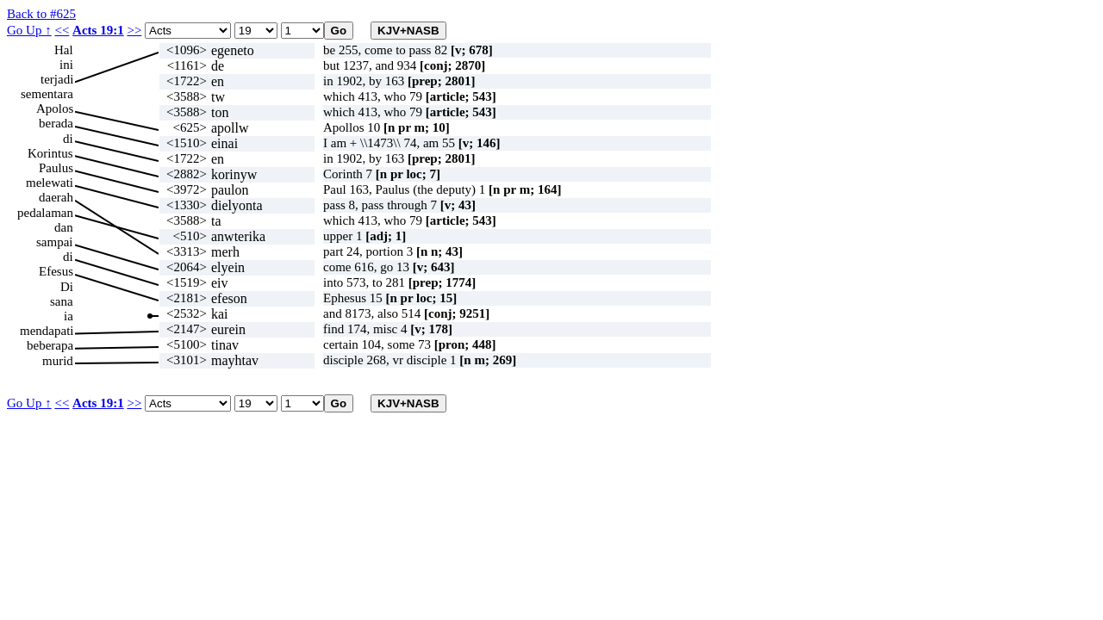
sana (61, 301)
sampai (54, 242)
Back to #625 (41, 14)
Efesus (56, 271)
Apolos (54, 108)
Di (66, 287)
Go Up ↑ (29, 30)
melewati (49, 182)
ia (68, 316)
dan (63, 227)
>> (134, 30)
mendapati (46, 331)
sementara (47, 94)
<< (61, 30)
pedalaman (45, 213)
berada (56, 123)
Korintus (50, 153)
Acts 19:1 (98, 30)
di (68, 139)
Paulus (56, 168)
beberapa (50, 345)
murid (57, 361)
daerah (56, 197)
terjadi (57, 79)
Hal (63, 50)
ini (66, 64)
